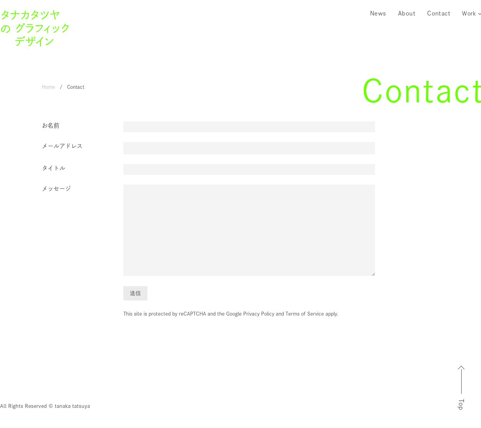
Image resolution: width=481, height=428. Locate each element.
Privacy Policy (258, 314)
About (406, 13)
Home (48, 87)
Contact (438, 13)
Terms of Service (304, 314)
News (378, 13)
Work (469, 13)
